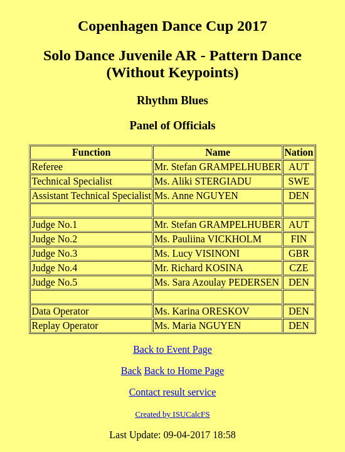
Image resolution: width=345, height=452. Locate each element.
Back (131, 370)
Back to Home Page (184, 370)
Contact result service (172, 392)
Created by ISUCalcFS (172, 414)
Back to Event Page (172, 349)
